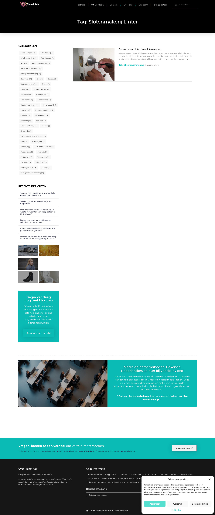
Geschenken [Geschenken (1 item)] (42, 94)
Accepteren (155, 504)
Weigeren (177, 504)
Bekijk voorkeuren (200, 504)
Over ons (128, 5)
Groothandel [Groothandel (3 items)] (44, 100)
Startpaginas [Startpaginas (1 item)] (38, 141)
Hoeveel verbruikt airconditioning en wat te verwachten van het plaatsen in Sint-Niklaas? (38, 212)
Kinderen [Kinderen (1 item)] (25, 115)
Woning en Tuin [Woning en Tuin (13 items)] (28, 167)
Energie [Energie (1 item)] (25, 89)
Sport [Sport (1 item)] (24, 141)
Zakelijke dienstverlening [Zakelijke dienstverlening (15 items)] (32, 173)
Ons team (143, 5)
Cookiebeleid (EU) (138, 474)
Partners (81, 5)
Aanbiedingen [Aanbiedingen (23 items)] (28, 53)
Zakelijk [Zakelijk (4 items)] (45, 167)
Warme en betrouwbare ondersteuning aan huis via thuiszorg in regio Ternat (38, 238)
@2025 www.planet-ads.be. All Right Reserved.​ (107, 510)
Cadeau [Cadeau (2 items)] (52, 79)
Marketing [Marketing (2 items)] (26, 121)
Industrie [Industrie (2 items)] (25, 110)
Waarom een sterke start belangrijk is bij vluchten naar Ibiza (37, 194)
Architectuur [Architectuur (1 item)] (47, 58)
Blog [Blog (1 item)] (40, 79)
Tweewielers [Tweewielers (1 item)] (27, 152)
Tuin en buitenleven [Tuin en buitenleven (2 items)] (44, 147)
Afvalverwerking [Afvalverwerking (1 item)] (28, 58)
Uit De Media (97, 5)
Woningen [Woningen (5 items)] (41, 162)
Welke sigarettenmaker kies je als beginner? (35, 202)
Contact (114, 5)
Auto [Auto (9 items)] (24, 63)
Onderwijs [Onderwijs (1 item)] (26, 131)
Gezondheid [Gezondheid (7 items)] (27, 100)
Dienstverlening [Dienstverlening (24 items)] (29, 84)
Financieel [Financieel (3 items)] (26, 94)
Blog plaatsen (160, 5)
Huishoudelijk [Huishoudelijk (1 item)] (49, 105)
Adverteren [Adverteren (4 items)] (46, 53)
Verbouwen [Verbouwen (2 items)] (26, 157)
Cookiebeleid (176, 510)
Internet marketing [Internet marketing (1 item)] (44, 110)
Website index (187, 474)
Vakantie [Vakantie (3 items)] (42, 152)
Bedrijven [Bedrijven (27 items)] (26, 79)
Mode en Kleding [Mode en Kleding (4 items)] (29, 126)
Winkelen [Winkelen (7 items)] (26, 162)
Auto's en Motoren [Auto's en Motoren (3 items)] (41, 63)
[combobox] (185, 5)
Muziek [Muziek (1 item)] (46, 126)
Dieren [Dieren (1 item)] (46, 84)
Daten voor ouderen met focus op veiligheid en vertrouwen (35, 221)
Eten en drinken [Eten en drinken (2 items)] (41, 89)
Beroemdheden (94, 474)
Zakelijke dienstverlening (131, 65)
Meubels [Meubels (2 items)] (41, 121)
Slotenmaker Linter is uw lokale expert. (140, 49)
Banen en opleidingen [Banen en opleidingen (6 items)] (31, 68)
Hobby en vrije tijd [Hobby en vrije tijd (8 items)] (29, 105)
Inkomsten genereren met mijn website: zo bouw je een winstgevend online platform (125, 482)
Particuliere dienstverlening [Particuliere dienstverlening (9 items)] (33, 136)
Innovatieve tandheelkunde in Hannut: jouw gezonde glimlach (38, 229)
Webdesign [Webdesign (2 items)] (43, 157)
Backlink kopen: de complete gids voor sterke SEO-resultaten (129, 478)
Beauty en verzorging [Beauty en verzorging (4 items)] (31, 74)
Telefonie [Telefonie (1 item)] (25, 147)
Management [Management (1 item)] (41, 115)
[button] (209, 479)
